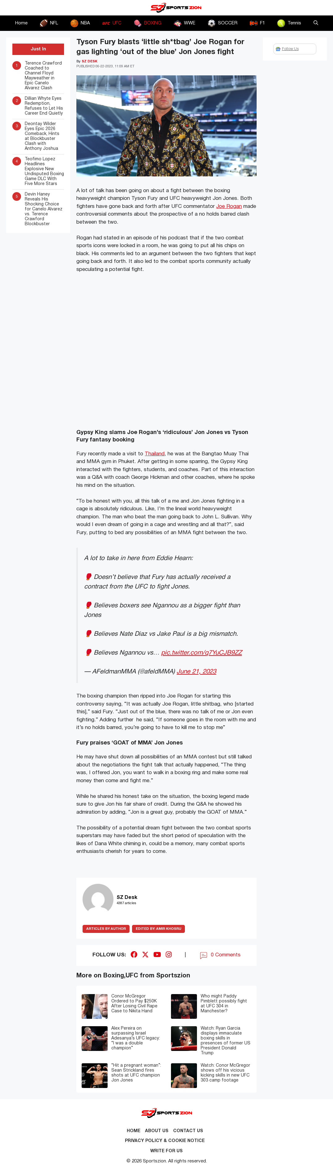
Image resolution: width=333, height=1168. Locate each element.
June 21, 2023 (196, 672)
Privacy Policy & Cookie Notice (165, 1141)
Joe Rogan (229, 206)
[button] (315, 23)
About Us (157, 1131)
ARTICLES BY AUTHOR (106, 928)
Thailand (154, 454)
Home (21, 23)
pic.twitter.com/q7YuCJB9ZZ (201, 653)
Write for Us (166, 1151)
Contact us (188, 1131)
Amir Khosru (158, 928)
